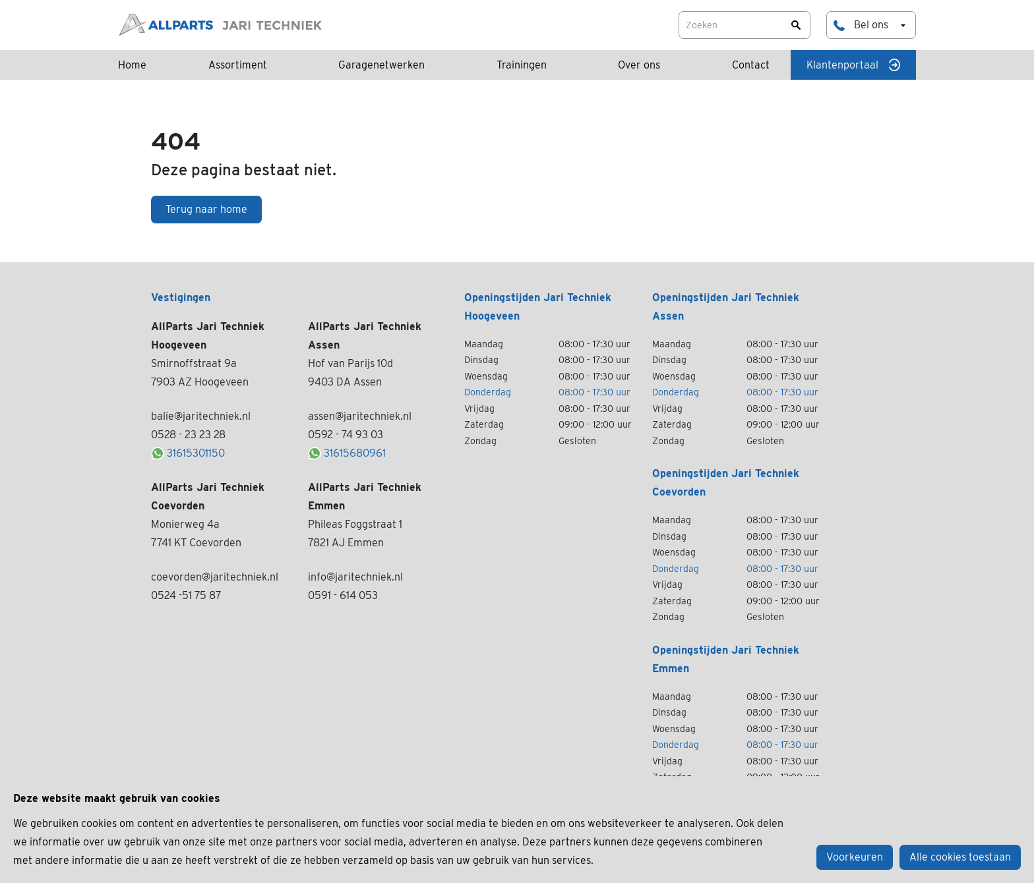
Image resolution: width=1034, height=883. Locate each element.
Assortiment (237, 65)
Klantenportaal (853, 65)
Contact (751, 65)
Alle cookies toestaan (960, 857)
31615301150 (188, 453)
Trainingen (522, 65)
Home (132, 65)
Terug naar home (206, 209)
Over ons (639, 65)
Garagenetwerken (381, 65)
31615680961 (347, 453)
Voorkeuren (854, 857)
